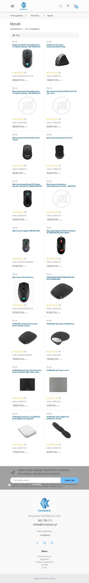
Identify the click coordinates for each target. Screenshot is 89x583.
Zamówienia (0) (44, 556)
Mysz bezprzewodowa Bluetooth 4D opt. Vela (61, 92)
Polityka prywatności (44, 562)
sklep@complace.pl (45, 524)
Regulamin (44, 559)
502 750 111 (45, 520)
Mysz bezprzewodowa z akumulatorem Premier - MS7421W (61, 185)
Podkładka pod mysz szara (58, 370)
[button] (60, 6)
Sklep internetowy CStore (44, 578)
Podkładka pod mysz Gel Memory (60, 324)
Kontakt (44, 564)
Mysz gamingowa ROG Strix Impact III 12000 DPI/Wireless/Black (61, 232)
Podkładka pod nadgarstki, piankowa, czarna (58, 418)
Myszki (49, 41)
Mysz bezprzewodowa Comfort (59, 138)
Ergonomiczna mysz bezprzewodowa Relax (56, 46)
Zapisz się (69, 480)
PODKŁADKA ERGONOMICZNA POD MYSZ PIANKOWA (60, 278)
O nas (44, 567)
